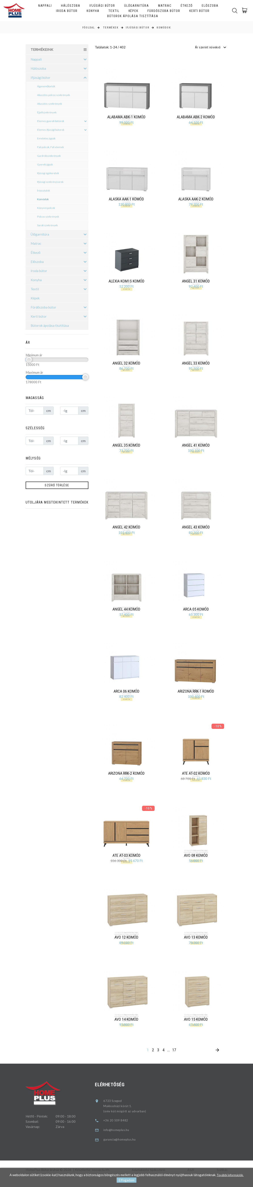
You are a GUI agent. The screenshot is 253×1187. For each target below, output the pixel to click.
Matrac (165, 5)
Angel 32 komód (127, 365)
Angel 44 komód (127, 613)
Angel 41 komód (197, 448)
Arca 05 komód (197, 613)
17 (174, 1058)
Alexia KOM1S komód (127, 282)
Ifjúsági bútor (102, 5)
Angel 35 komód (127, 448)
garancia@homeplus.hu (123, 1148)
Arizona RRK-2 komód (127, 778)
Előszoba (210, 5)
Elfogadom (126, 1180)
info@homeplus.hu (119, 1138)
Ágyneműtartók (46, 86)
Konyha (93, 11)
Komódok (164, 27)
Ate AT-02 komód (197, 778)
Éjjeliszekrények (46, 112)
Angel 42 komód (127, 530)
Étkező (187, 5)
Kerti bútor (199, 11)
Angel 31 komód (197, 282)
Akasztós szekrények (49, 103)
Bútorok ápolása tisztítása (132, 16)
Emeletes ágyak (46, 138)
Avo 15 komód (197, 1027)
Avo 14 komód (127, 1027)
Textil (114, 11)
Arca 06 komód (127, 696)
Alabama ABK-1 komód (126, 117)
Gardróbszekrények (49, 155)
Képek (134, 11)
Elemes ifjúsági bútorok (62, 130)
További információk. (230, 1175)
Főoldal (88, 27)
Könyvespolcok (46, 208)
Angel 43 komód (197, 530)
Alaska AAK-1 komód (126, 199)
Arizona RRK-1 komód (197, 696)
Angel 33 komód (197, 365)
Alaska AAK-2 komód (195, 199)
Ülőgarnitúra (136, 5)
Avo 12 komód (127, 944)
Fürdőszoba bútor (163, 11)
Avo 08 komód (197, 861)
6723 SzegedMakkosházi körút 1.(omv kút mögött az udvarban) (128, 1114)
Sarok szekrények (47, 225)
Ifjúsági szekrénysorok (50, 181)
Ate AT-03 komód (127, 861)
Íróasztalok (43, 190)
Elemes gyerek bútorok (62, 121)
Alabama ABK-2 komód (196, 117)
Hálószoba (70, 5)
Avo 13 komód (197, 944)
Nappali (45, 5)
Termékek (110, 27)
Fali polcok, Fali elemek (50, 147)
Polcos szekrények (48, 216)
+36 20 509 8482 (119, 1128)
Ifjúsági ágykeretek (48, 173)
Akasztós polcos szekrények (53, 95)
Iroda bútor (67, 11)
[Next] (217, 1059)
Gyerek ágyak (45, 164)
